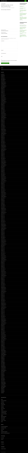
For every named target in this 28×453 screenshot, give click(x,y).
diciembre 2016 (3, 224)
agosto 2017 (2, 213)
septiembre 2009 (3, 338)
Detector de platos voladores (23, 25)
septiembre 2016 (3, 228)
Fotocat (2, 430)
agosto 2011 (2, 308)
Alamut (2, 399)
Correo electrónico (3, 53)
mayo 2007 (2, 375)
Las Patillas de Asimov (3, 412)
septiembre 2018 (3, 196)
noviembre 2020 (3, 162)
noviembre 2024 (3, 99)
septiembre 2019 (3, 180)
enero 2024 (2, 112)
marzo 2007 (2, 378)
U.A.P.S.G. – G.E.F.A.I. (3, 420)
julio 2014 (2, 262)
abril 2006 (2, 392)
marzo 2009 (2, 346)
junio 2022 (2, 137)
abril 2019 (2, 187)
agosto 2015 (2, 245)
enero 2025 (2, 96)
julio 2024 (2, 104)
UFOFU (2, 421)
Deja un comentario (12, 7)
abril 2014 (2, 266)
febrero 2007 (2, 379)
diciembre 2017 (3, 208)
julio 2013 (2, 278)
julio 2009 (2, 341)
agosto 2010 (2, 324)
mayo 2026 (2, 75)
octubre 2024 (2, 100)
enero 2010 (2, 333)
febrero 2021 (2, 158)
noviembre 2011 (3, 304)
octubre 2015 (2, 242)
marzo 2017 (2, 220)
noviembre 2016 (3, 225)
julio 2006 (2, 388)
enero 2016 (2, 238)
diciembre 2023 (3, 113)
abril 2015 (2, 250)
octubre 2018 (2, 195)
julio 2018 (2, 199)
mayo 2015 (2, 249)
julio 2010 (2, 325)
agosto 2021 (2, 150)
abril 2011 (2, 313)
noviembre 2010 (3, 320)
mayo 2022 (2, 138)
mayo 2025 (2, 91)
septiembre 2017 (3, 212)
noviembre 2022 (3, 130)
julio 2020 (2, 167)
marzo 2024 (2, 109)
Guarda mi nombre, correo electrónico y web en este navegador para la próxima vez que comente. (9, 61)
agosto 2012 (2, 292)
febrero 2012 (2, 300)
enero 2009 (2, 349)
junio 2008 (2, 358)
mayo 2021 (2, 154)
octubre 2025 (2, 84)
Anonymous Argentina (3, 400)
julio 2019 (2, 183)
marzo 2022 (2, 141)
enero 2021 (2, 159)
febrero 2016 (2, 237)
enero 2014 (2, 270)
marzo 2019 (2, 188)
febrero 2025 (2, 95)
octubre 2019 (2, 179)
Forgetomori (2, 407)
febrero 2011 (2, 316)
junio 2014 (2, 263)
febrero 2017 (2, 221)
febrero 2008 (2, 363)
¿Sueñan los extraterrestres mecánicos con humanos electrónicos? (23, 28)
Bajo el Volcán (2, 403)
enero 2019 (2, 191)
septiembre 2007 (3, 370)
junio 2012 (2, 295)
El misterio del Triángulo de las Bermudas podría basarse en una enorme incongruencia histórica (23, 14)
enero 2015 (2, 254)
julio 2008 (2, 357)
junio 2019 (2, 184)
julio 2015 (2, 246)
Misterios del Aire (3, 417)
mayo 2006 (2, 391)
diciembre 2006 (3, 382)
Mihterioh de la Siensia (3, 416)
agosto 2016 (2, 229)
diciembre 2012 (3, 287)
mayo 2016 (2, 233)
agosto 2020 (2, 166)
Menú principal (27, 1)
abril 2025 (2, 92)
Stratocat (2, 439)
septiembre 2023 (3, 117)
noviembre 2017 (3, 209)
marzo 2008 (2, 362)
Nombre (2, 50)
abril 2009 (2, 345)
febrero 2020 (2, 174)
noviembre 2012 (3, 288)
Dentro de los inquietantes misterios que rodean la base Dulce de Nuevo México (23, 35)
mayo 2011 (2, 312)
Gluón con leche (3, 408)
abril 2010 (2, 329)
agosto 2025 (2, 87)
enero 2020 (2, 175)
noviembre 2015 (3, 241)
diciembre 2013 (3, 271)
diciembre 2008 (3, 350)
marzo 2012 (2, 299)
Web (1, 56)
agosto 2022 (2, 134)
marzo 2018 (2, 204)
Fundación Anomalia (3, 448)
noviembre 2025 (3, 83)
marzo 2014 (2, 267)
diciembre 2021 (3, 145)
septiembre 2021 (3, 149)
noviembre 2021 (3, 146)
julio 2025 (2, 88)
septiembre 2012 (3, 291)
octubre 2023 (2, 116)
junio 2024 (2, 105)
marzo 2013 (2, 283)
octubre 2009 (2, 337)
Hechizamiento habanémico (4, 431)
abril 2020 (2, 171)
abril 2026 (2, 76)
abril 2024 (2, 108)
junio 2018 (2, 200)
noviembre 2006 (3, 383)
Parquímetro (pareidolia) (9, 33)
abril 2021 (2, 155)
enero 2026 (2, 80)
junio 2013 (2, 279)
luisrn (8, 7)
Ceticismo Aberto (3, 404)
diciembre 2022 (3, 129)
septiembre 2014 (3, 259)
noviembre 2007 (3, 367)
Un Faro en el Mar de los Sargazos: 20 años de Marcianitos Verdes (23, 31)
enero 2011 (2, 317)
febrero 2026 (2, 79)
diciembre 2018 (3, 192)
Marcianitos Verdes (4, 0)
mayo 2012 (2, 296)
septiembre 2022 (3, 133)
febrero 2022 (2, 142)
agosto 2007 (2, 371)
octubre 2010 (2, 321)
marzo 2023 (2, 125)
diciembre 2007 (3, 366)
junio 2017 (2, 216)
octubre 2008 (2, 353)
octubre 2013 (2, 274)
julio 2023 (2, 120)
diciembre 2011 (3, 303)
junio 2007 (2, 374)
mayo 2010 (2, 328)
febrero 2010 (2, 332)
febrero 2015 (2, 253)
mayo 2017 (2, 217)
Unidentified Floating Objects (9, 30)
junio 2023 (2, 121)
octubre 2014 (2, 258)
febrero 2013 (2, 284)
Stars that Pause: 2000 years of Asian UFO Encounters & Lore (23, 11)
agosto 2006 (2, 387)
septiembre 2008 (3, 354)
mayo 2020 (2, 170)
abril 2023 (2, 124)
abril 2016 (2, 234)
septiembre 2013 (3, 275)
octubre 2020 (2, 163)
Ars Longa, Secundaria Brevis (4, 426)
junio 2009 (2, 342)
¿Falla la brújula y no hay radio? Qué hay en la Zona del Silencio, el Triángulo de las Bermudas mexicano (23, 18)
